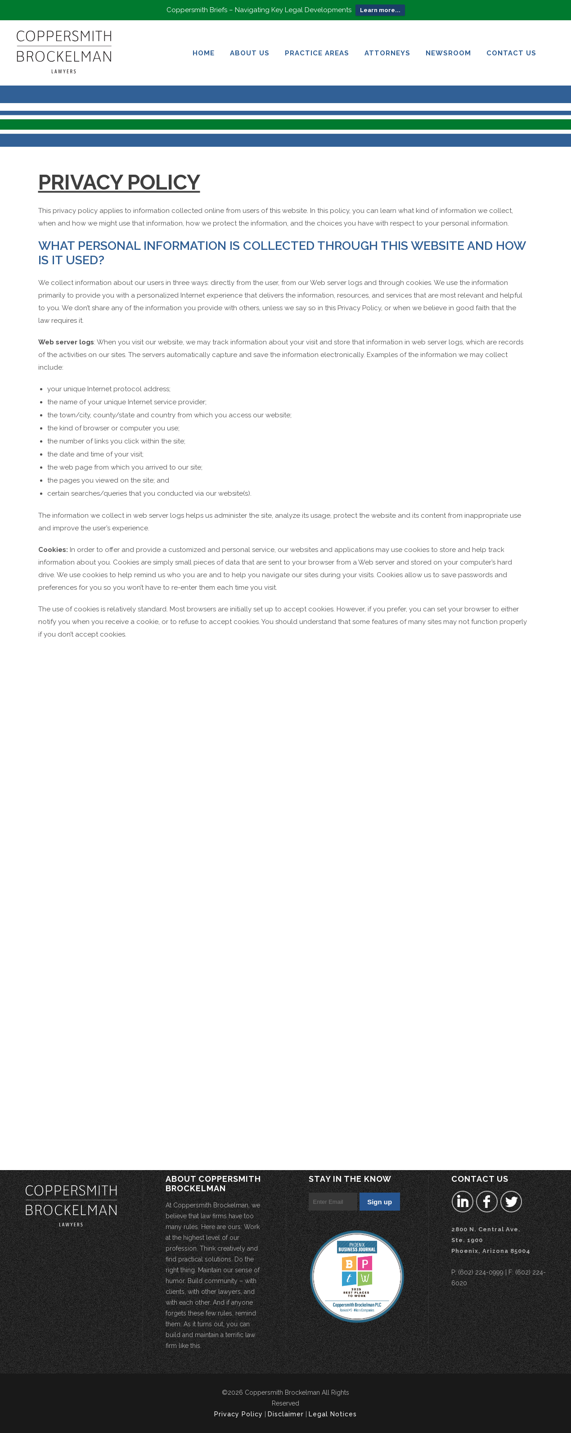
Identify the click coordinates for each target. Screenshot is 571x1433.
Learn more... (380, 8)
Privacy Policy (238, 1414)
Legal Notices (333, 1414)
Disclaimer (286, 1414)
